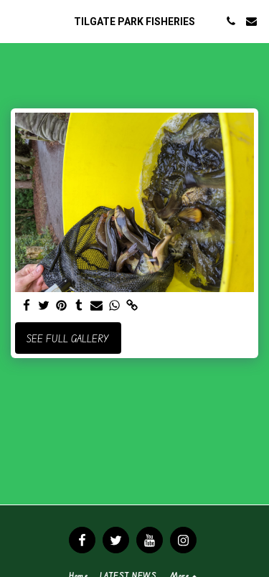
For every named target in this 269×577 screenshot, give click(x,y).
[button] (16, 20)
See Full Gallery (68, 338)
